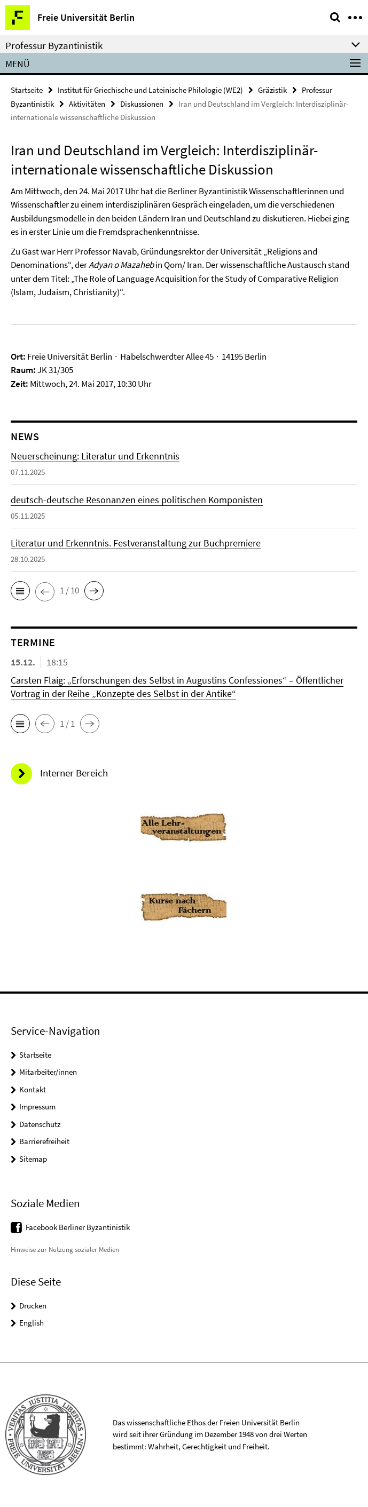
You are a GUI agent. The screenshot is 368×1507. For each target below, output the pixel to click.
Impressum (37, 1106)
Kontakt (32, 1089)
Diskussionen (141, 104)
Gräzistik (272, 90)
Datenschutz (39, 1124)
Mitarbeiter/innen (48, 1072)
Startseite (27, 90)
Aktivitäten (87, 104)
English (31, 1323)
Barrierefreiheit (44, 1141)
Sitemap (33, 1159)
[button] (20, 590)
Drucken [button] (32, 1305)
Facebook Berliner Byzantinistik (78, 1227)
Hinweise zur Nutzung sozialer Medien (65, 1249)
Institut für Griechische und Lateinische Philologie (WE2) (150, 90)
